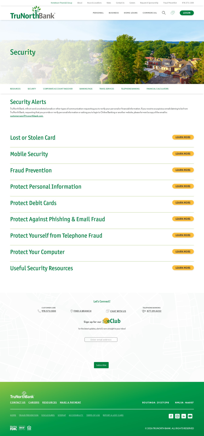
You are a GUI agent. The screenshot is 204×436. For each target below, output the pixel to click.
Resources (15, 89)
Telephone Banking (130, 89)
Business (114, 13)
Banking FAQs (86, 89)
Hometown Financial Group (61, 3)
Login (187, 13)
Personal (98, 13)
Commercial (150, 13)
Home (13, 415)
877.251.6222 (154, 311)
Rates (109, 3)
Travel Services (106, 89)
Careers (132, 3)
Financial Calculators (157, 89)
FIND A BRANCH (82, 311)
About (79, 3)
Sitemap (62, 415)
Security (32, 89)
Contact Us (120, 3)
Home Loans (131, 13)
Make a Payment (70, 402)
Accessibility (76, 415)
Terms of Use (93, 415)
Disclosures (48, 415)
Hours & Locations (94, 3)
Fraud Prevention (170, 3)
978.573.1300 (188, 3)
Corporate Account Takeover (57, 89)
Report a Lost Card (113, 415)
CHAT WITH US (118, 311)
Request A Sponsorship (149, 3)
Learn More (183, 137)
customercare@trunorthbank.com (26, 115)
